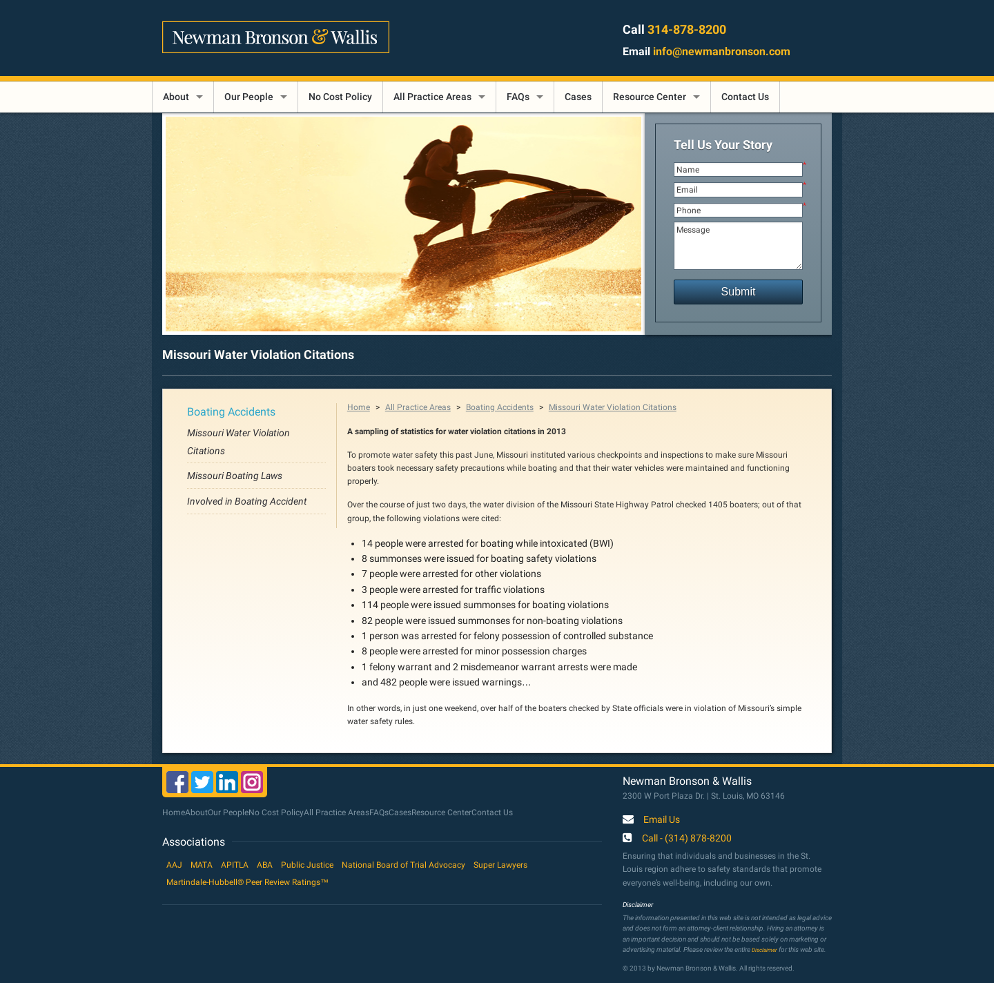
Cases (578, 96)
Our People (248, 96)
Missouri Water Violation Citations (612, 407)
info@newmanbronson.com (721, 51)
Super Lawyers (500, 865)
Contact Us (745, 96)
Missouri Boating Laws (234, 475)
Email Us (661, 820)
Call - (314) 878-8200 (687, 839)
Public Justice (307, 865)
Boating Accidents (231, 411)
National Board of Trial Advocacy (403, 865)
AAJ (174, 865)
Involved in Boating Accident (247, 501)
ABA (265, 865)
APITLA (234, 865)
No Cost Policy (340, 96)
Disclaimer (764, 949)
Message (738, 246)
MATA (202, 865)
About (176, 96)
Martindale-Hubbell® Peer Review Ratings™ (247, 882)
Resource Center (649, 96)
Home (358, 407)
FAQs (518, 96)
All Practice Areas (432, 96)
